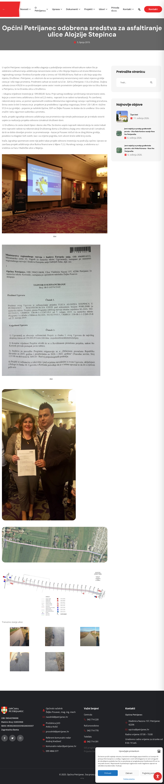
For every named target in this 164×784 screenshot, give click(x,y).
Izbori (102, 9)
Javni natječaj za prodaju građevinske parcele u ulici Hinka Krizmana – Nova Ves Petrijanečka (139, 148)
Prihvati (107, 773)
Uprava (56, 9)
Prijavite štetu (90, 751)
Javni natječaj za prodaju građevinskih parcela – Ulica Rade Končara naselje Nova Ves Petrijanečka (139, 131)
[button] (159, 751)
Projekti (88, 9)
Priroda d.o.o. (115, 9)
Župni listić (134, 115)
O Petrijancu (40, 9)
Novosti (24, 9)
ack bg (82, 778)
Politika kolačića (129, 779)
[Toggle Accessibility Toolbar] (157, 776)
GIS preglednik (91, 747)
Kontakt (127, 9)
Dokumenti (72, 9)
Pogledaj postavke (150, 773)
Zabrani (129, 773)
